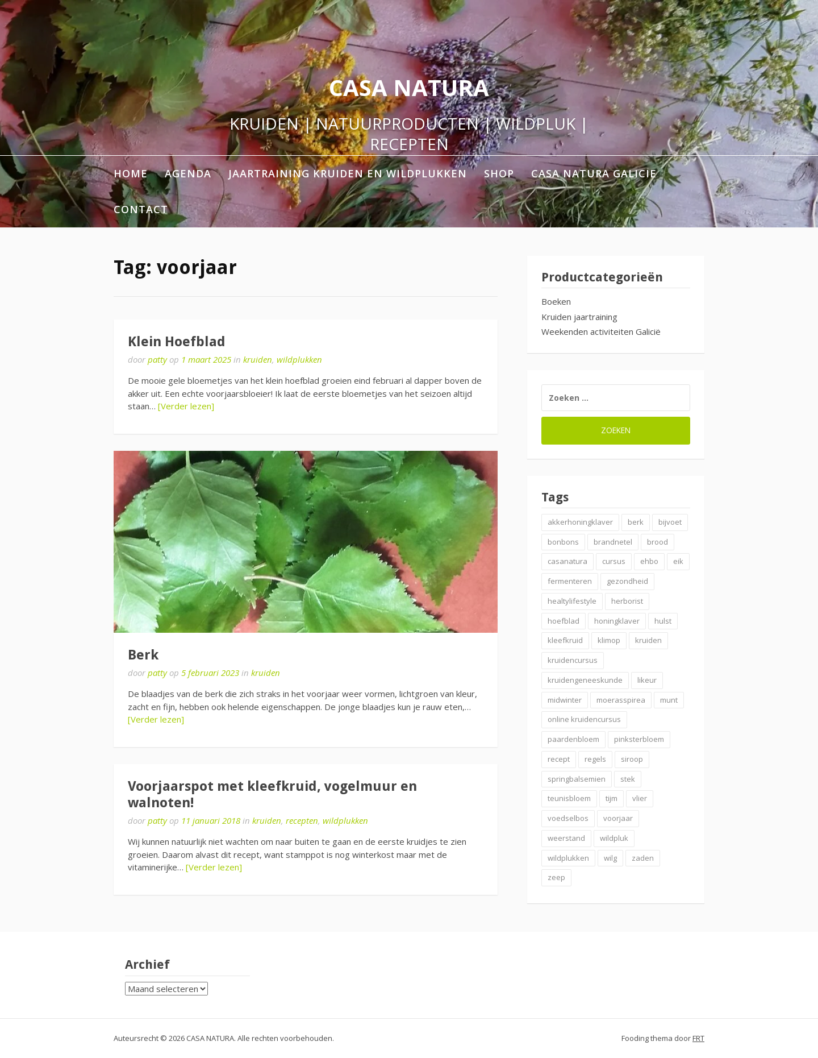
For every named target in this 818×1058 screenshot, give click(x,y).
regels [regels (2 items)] (595, 759)
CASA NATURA (409, 87)
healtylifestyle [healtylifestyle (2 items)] (572, 601)
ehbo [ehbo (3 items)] (649, 561)
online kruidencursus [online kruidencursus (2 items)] (584, 719)
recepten (302, 820)
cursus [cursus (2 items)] (613, 561)
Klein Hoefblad (177, 342)
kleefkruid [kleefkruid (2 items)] (565, 640)
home (131, 173)
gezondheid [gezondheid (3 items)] (627, 581)
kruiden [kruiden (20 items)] (648, 640)
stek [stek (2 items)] (627, 779)
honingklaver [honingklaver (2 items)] (617, 621)
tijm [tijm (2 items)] (611, 798)
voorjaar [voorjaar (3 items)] (618, 818)
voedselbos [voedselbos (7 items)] (568, 818)
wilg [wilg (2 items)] (610, 858)
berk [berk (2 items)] (636, 522)
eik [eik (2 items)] (678, 561)
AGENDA (188, 173)
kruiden (257, 359)
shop (499, 173)
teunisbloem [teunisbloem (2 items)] (569, 798)
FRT (698, 1038)
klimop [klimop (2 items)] (609, 640)
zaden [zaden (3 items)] (643, 858)
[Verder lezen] (186, 406)
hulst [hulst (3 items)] (662, 621)
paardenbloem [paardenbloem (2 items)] (573, 739)
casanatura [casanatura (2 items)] (567, 561)
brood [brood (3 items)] (657, 542)
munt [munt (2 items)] (669, 700)
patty (157, 359)
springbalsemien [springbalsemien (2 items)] (577, 779)
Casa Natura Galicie (594, 173)
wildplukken (299, 359)
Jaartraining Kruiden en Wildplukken (347, 173)
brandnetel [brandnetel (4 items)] (613, 542)
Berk (143, 655)
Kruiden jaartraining (579, 316)
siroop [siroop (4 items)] (632, 759)
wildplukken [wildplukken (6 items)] (568, 858)
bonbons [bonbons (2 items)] (563, 542)
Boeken (556, 301)
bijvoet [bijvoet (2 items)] (670, 522)
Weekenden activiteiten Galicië (601, 331)
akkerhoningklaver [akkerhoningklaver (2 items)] (580, 522)
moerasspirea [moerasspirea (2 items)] (620, 700)
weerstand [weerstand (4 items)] (566, 838)
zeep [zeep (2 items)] (556, 877)
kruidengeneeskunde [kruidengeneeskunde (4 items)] (585, 680)
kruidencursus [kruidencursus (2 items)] (573, 660)
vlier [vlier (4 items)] (639, 798)
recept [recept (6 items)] (559, 759)
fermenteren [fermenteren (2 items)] (570, 581)
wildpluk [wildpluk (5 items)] (614, 838)
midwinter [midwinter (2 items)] (565, 700)
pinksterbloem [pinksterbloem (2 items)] (639, 739)
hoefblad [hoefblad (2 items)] (563, 621)
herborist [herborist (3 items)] (627, 601)
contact (141, 209)
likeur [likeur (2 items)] (647, 680)
